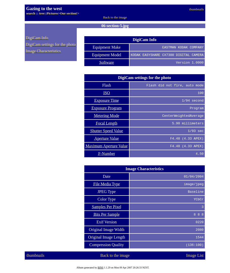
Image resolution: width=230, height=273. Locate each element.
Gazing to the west (44, 8)
